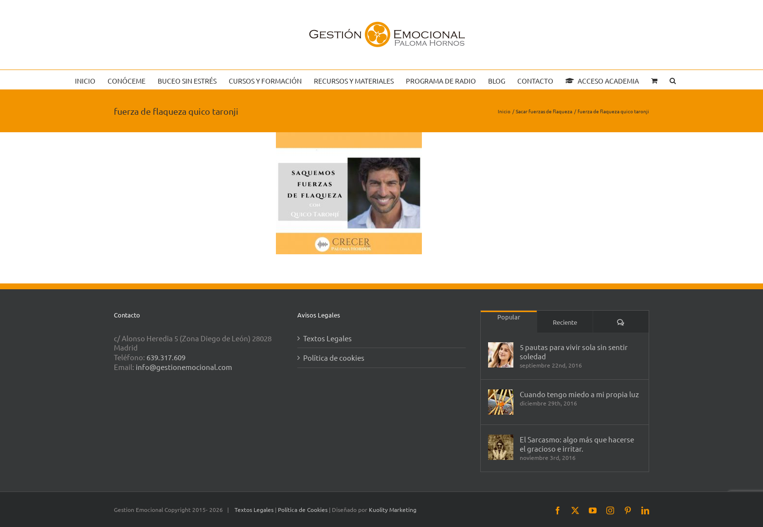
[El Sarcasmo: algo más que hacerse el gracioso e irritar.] (500, 447)
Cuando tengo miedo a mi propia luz (579, 394)
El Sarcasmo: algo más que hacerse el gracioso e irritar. (577, 444)
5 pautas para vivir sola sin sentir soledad (574, 351)
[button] (673, 79)
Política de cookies (333, 357)
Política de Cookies (303, 509)
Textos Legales (327, 338)
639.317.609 (165, 357)
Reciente (565, 322)
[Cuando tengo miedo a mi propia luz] (500, 402)
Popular (508, 317)
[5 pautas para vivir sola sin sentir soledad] (500, 355)
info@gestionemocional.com (184, 366)
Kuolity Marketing (393, 509)
